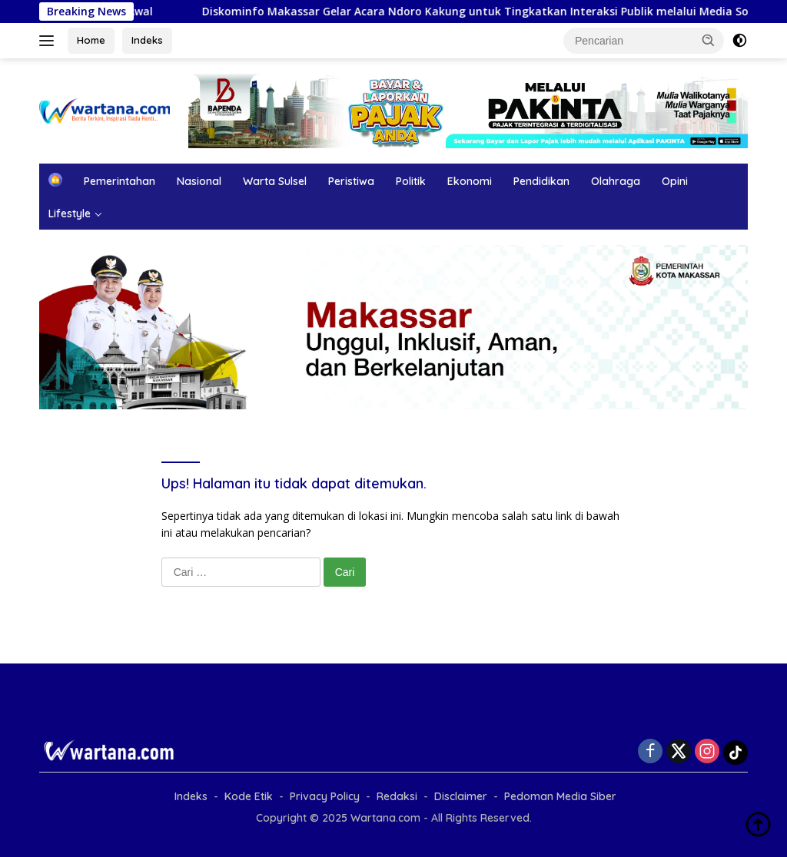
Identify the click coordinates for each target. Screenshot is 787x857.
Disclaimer (460, 796)
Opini (675, 181)
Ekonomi (469, 181)
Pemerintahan (119, 181)
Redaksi (397, 796)
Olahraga (615, 181)
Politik (411, 181)
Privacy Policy (325, 796)
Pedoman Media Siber (560, 796)
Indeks (147, 40)
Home (91, 40)
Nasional (199, 181)
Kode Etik (248, 796)
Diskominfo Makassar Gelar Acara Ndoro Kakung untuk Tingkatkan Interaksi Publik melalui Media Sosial (310, 11)
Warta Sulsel (275, 181)
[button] (708, 40)
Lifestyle (69, 213)
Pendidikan (541, 181)
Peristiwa (351, 181)
